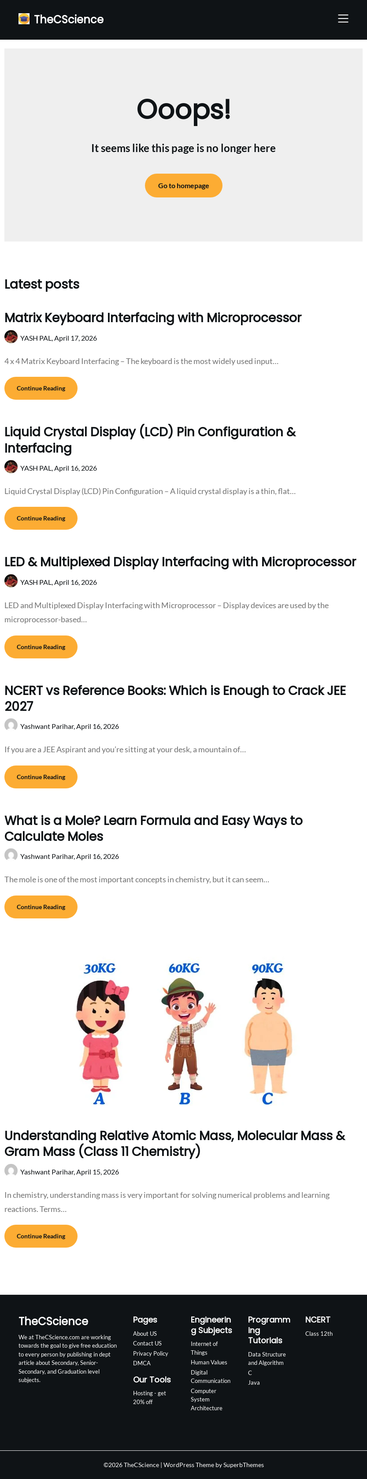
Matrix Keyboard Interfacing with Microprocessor (152, 318)
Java (254, 1382)
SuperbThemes (243, 1464)
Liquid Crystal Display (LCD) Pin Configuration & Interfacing (150, 440)
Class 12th (319, 1333)
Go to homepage (183, 185)
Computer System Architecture (206, 1399)
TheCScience (69, 19)
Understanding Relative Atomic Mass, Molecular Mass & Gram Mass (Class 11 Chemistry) (174, 1143)
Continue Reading (41, 388)
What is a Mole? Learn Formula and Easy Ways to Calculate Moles (153, 828)
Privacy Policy (150, 1353)
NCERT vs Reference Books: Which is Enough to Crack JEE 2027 (175, 698)
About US (145, 1333)
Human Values (209, 1362)
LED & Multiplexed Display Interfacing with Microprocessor (180, 562)
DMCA (142, 1363)
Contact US (147, 1343)
